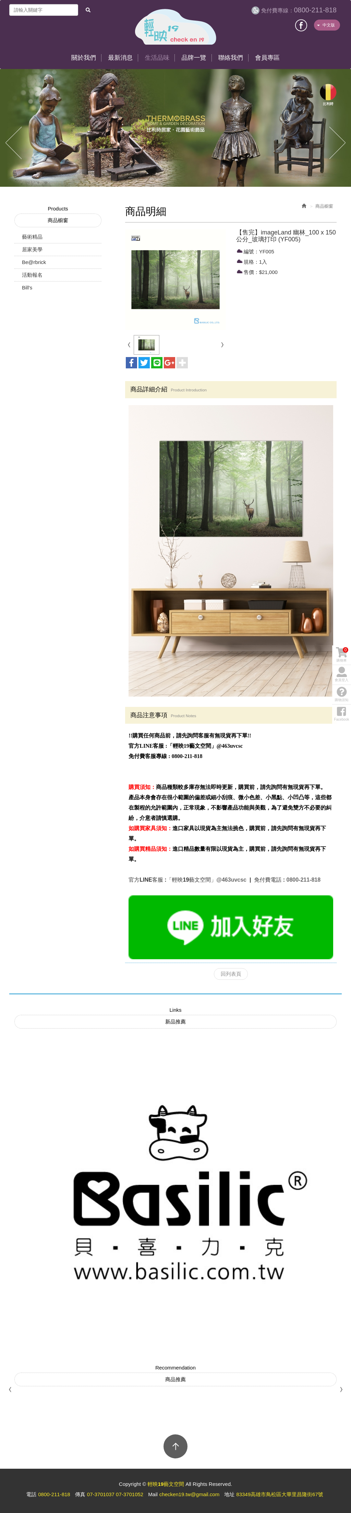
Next (337, 143)
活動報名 (32, 275)
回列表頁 (231, 974)
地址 (229, 1494)
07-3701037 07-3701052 (115, 1494)
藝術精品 (32, 237)
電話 (31, 1494)
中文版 (326, 25)
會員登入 (342, 754)
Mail (153, 1494)
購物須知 (342, 774)
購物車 (342, 735)
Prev (13, 143)
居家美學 (32, 249)
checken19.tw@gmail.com (189, 1494)
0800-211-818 (299, 10)
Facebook (301, 24)
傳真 (80, 1494)
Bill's (27, 287)
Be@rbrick (34, 262)
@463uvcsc (232, 880)
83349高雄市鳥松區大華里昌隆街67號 (279, 1494)
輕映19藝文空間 (175, 27)
